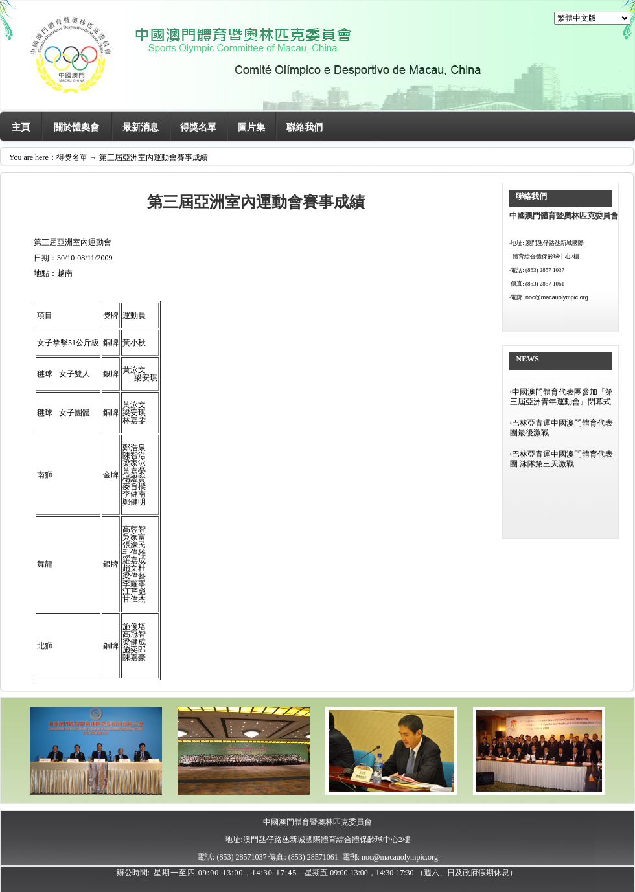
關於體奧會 (76, 127)
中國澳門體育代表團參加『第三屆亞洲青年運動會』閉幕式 (561, 396)
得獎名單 (198, 127)
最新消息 (140, 127)
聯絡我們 (304, 127)
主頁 (21, 127)
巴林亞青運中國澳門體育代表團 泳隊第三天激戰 (561, 459)
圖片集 (251, 127)
